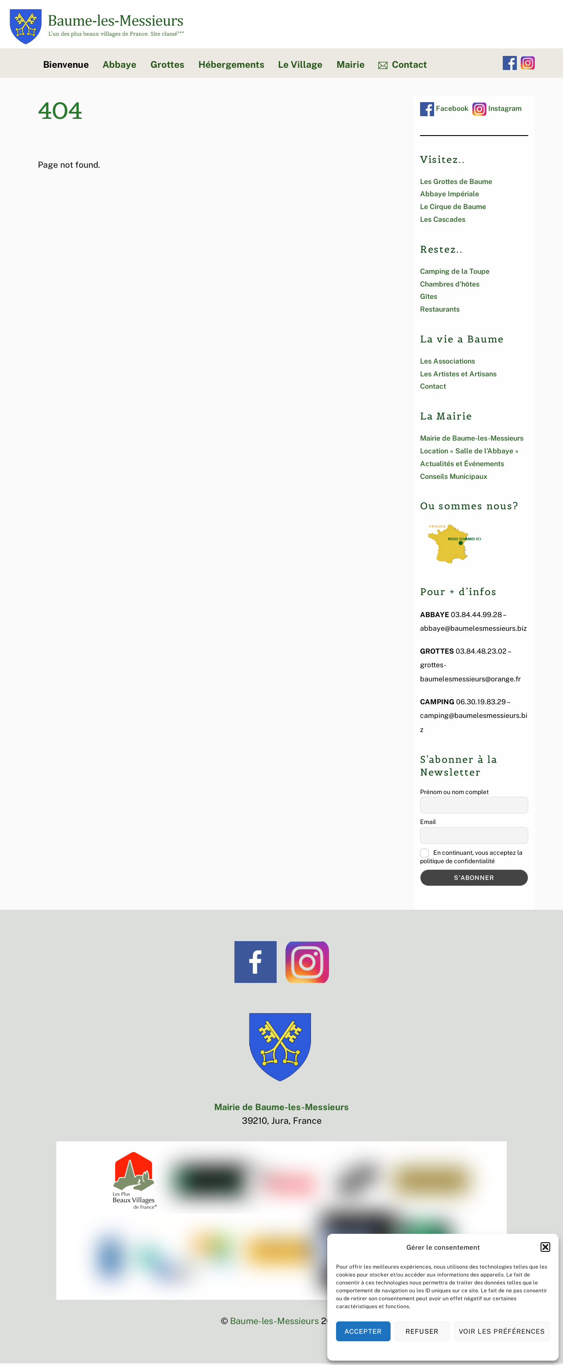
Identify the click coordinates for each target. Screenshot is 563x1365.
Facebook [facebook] (444, 110)
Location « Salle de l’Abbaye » (469, 453)
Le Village (300, 66)
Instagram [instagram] (497, 110)
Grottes (167, 66)
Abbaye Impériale (449, 196)
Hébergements (231, 66)
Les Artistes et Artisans (458, 376)
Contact (402, 66)
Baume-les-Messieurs (274, 1322)
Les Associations (447, 363)
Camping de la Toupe (455, 273)
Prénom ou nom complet (454, 793)
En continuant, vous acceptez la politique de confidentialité (471, 858)
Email (428, 823)
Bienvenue (66, 66)
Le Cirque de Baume (453, 208)
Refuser (422, 1331)
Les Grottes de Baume (456, 183)
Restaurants (440, 311)
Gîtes (428, 298)
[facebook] (510, 65)
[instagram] (528, 65)
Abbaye (119, 66)
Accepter (363, 1331)
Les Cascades (442, 221)
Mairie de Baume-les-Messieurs (471, 440)
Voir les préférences (502, 1331)
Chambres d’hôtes (449, 286)
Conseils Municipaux (453, 478)
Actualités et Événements (462, 465)
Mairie (350, 66)
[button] (545, 1247)
